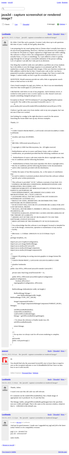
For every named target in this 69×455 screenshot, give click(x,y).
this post (19, 422)
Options (62, 24)
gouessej (5, 351)
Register (65, 2)
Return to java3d (8, 445)
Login (59, 2)
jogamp (4, 2)
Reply (50, 34)
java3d (10, 2)
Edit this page (62, 452)
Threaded (26, 24)
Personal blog (27, 373)
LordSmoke (6, 34)
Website (35, 373)
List (16, 24)
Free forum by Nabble (9, 452)
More (62, 34)
